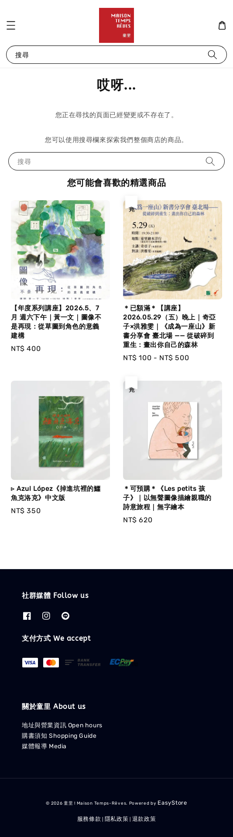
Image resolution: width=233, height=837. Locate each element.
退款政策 (144, 819)
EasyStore (172, 802)
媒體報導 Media (44, 746)
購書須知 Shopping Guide (59, 736)
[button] (11, 25)
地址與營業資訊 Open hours (62, 725)
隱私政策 (117, 819)
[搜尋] (212, 54)
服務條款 (89, 819)
